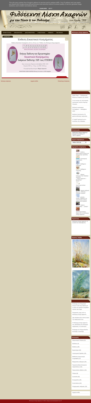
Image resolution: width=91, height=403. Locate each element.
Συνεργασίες (75, 380)
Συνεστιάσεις (75, 383)
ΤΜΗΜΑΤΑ (50, 32)
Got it (50, 8)
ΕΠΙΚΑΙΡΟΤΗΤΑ (18, 32)
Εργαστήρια (75, 350)
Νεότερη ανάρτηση (6, 81)
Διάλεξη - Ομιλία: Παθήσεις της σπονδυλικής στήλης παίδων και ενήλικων (81, 199)
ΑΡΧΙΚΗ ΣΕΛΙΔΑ (7, 32)
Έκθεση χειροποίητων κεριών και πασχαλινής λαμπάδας (82, 153)
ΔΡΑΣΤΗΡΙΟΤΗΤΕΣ (30, 32)
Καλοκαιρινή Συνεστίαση (81, 159)
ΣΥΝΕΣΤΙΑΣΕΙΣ (41, 32)
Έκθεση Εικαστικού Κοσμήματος (35, 39)
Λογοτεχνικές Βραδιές (78, 353)
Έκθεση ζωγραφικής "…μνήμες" (82, 205)
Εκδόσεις (74, 343)
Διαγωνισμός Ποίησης (78, 340)
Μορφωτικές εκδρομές (78, 361)
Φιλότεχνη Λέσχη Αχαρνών (35, 400)
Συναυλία (74, 376)
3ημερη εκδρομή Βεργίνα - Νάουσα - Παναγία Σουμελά (82, 192)
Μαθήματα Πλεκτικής (81, 164)
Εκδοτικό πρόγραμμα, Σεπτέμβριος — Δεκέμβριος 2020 (79, 109)
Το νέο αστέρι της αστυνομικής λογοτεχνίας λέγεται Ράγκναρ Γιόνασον (80, 102)
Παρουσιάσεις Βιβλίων (78, 370)
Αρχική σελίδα (34, 81)
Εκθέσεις (74, 346)
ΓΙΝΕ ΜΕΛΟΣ (59, 32)
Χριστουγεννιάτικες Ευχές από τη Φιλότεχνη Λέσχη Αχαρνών (82, 213)
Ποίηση (74, 373)
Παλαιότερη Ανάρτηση (63, 81)
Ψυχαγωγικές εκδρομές (78, 386)
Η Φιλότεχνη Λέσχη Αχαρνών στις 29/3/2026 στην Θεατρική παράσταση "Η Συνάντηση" (80, 324)
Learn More (43, 8)
